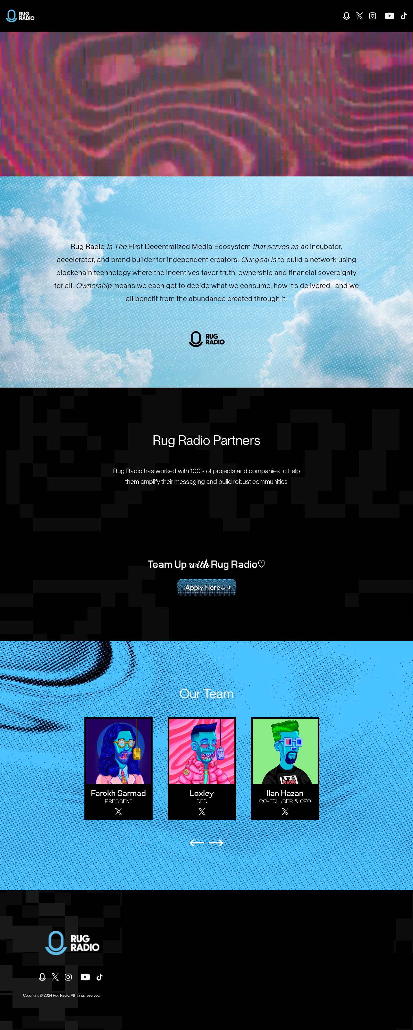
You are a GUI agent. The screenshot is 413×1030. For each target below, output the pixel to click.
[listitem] (121, 768)
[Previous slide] (197, 843)
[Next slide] (216, 843)
